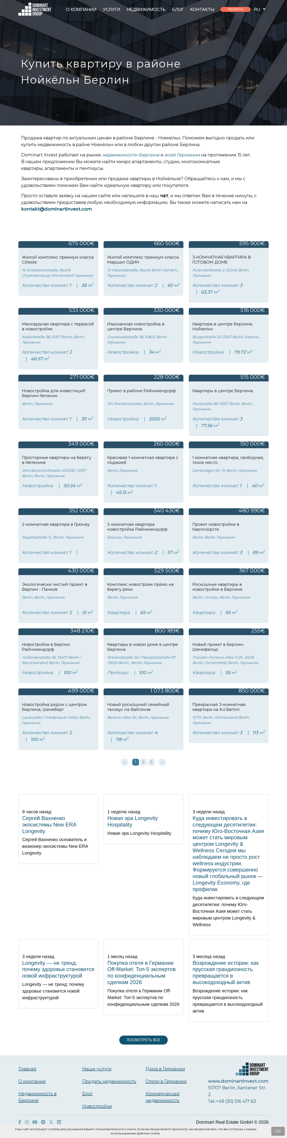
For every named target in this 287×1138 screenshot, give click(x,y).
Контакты (202, 9)
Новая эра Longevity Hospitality (132, 821)
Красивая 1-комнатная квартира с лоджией (142, 460)
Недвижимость (146, 9)
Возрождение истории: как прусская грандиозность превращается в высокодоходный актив (226, 972)
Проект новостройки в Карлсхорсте (215, 527)
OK (278, 1131)
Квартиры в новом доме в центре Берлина (142, 647)
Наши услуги (96, 1068)
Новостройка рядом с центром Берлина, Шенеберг (54, 707)
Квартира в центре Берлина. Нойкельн (222, 326)
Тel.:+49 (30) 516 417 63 (232, 1101)
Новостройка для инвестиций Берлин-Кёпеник (53, 393)
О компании (81, 9)
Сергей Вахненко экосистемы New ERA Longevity (49, 824)
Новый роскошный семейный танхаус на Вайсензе (138, 707)
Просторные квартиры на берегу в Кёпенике (56, 460)
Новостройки (97, 1106)
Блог (178, 9)
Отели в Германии (166, 1081)
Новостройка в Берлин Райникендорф (46, 647)
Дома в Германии (165, 1068)
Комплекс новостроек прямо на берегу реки (140, 587)
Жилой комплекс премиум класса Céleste (58, 260)
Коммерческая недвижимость (162, 1097)
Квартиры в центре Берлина (222, 390)
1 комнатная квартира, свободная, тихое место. (228, 460)
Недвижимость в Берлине (37, 1097)
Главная (27, 1068)
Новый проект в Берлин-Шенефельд (218, 647)
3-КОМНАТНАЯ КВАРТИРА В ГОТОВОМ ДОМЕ (221, 260)
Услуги (111, 9)
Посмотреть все (143, 1040)
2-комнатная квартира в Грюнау (56, 524)
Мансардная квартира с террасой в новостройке (58, 326)
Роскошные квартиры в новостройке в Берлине (217, 587)
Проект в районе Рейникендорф (141, 390)
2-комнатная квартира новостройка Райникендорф (137, 527)
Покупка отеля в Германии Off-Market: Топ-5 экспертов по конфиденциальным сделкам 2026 (141, 972)
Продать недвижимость (109, 1081)
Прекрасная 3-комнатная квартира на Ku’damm (219, 707)
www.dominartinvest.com (238, 1081)
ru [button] (257, 9)
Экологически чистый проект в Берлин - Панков (54, 587)
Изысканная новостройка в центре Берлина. (135, 326)
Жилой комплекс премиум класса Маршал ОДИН (143, 260)
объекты (235, 9)
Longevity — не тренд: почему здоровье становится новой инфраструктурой (58, 969)
